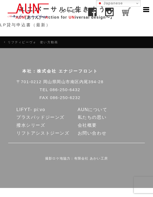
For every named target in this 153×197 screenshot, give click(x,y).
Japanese (110, 3)
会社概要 (87, 125)
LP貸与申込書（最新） (25, 24)
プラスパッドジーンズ (40, 117)
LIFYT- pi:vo (30, 109)
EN (76, 11)
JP (63, 11)
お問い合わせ (92, 133)
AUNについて (93, 109)
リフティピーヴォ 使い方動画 (33, 42)
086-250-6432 (65, 89)
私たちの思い (92, 117)
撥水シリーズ (30, 125)
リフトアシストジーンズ (43, 133)
